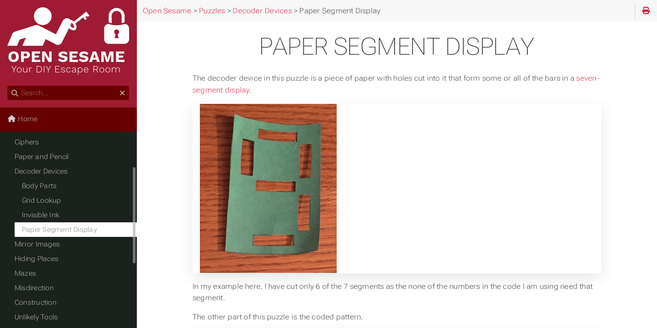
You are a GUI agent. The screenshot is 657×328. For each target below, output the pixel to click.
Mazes (25, 273)
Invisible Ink (40, 215)
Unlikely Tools (36, 317)
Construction (36, 302)
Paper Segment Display (59, 230)
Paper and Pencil (42, 157)
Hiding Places (36, 259)
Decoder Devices (41, 171)
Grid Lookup (41, 200)
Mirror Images (37, 244)
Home (22, 119)
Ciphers (27, 142)
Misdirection (34, 288)
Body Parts (39, 186)
